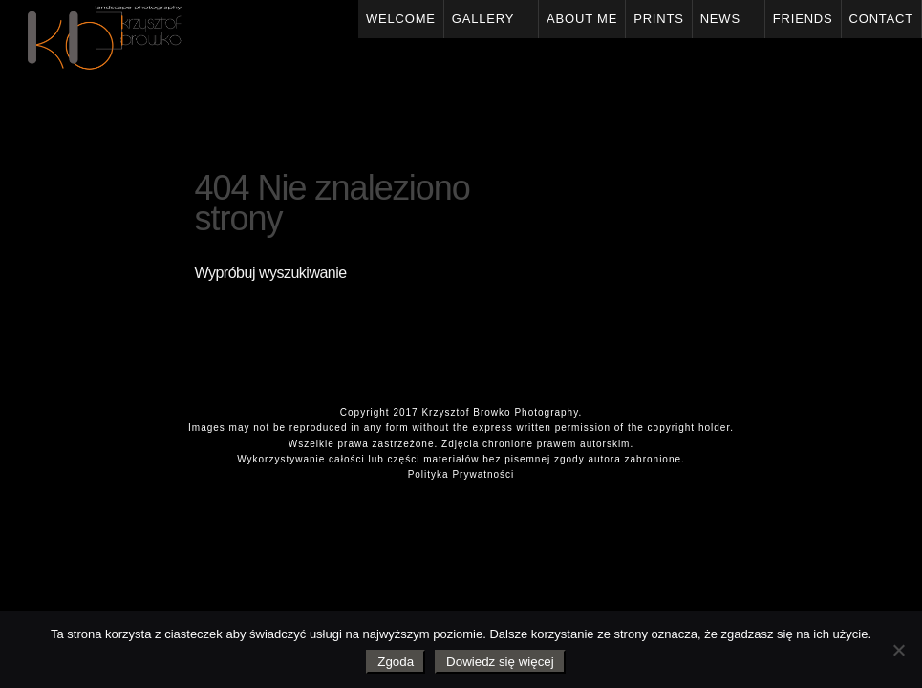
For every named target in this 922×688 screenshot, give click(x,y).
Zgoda (395, 662)
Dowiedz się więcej (500, 662)
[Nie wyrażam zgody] (898, 649)
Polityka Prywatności (461, 474)
